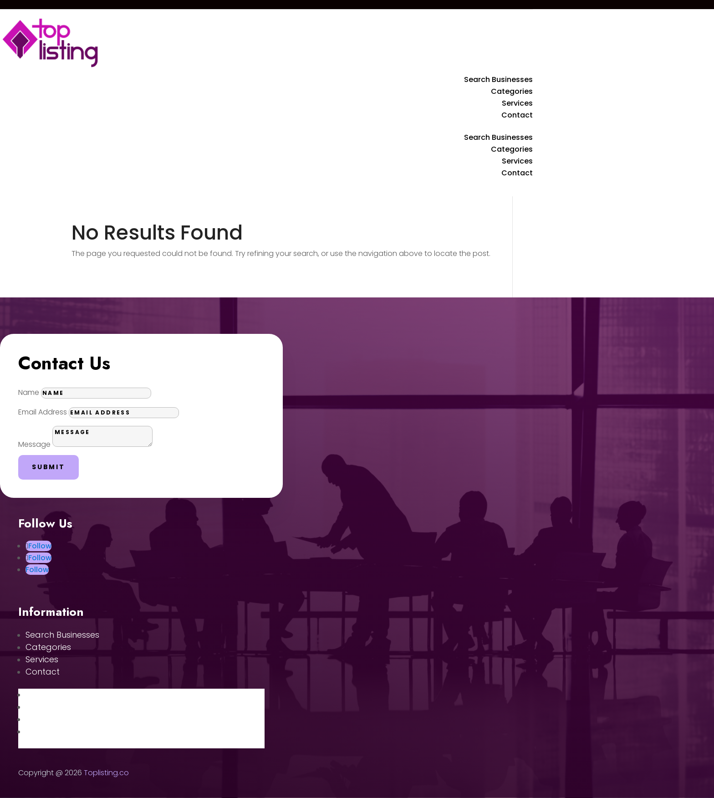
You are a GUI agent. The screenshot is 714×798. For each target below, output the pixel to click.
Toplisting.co (106, 772)
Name (28, 392)
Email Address (42, 412)
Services (517, 103)
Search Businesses (498, 79)
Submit (48, 466)
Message (34, 444)
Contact (517, 115)
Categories (512, 91)
